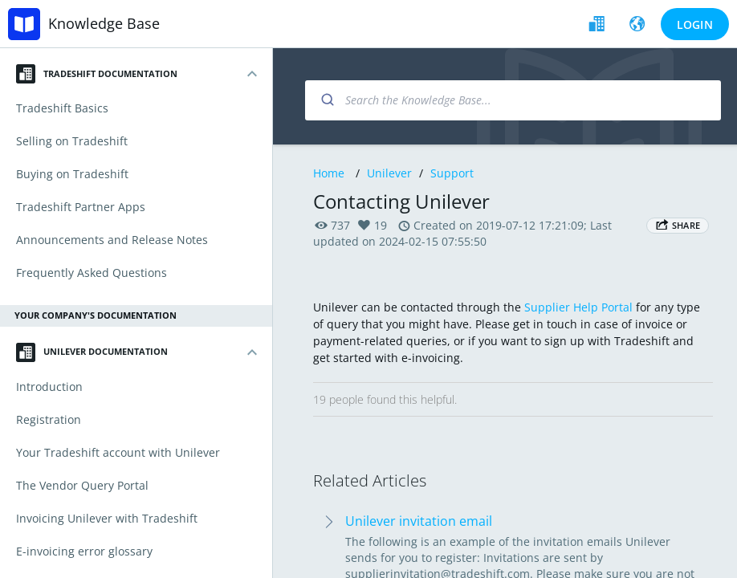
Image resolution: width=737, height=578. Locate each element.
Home (328, 173)
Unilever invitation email (418, 521)
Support (452, 173)
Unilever (389, 173)
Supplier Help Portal (578, 307)
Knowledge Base (104, 23)
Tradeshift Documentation (96, 73)
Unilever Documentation (92, 352)
